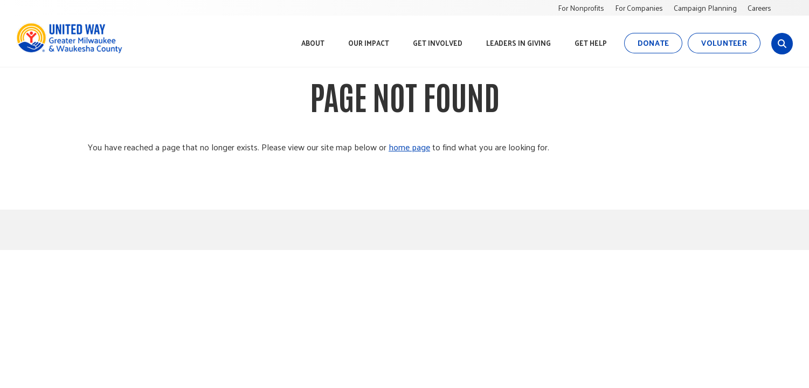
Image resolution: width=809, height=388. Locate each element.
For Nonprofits (581, 8)
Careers (759, 8)
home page (409, 147)
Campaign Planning (705, 8)
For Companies (639, 8)
